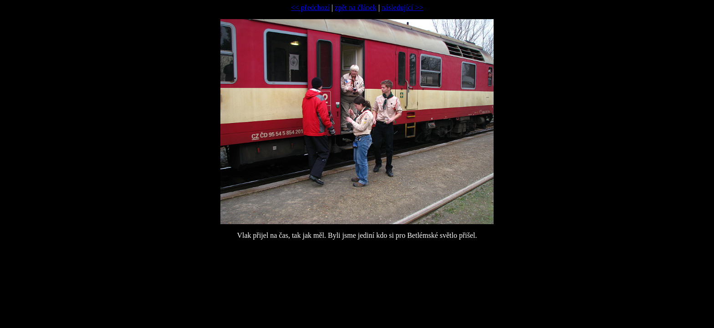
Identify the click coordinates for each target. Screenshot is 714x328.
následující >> (402, 7)
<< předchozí (310, 7)
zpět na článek (356, 7)
